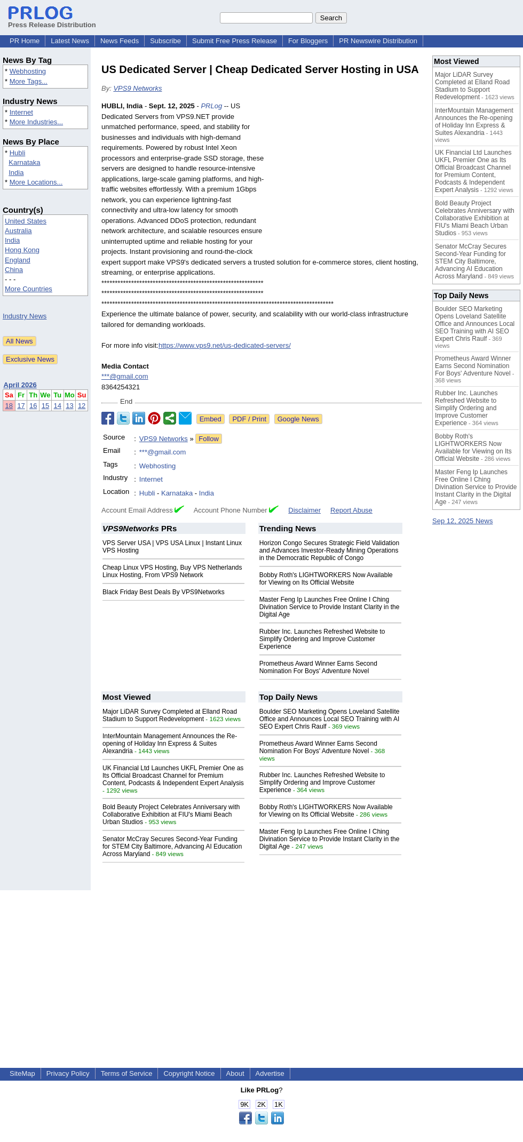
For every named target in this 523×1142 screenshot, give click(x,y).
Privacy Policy (68, 1073)
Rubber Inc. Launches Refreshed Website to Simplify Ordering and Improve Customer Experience (322, 639)
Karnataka (24, 162)
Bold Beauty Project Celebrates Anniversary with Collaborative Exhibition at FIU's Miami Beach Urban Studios (171, 814)
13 (69, 406)
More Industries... (36, 122)
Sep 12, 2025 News (462, 521)
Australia (18, 231)
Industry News (24, 316)
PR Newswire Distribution (378, 41)
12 (81, 406)
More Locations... (36, 182)
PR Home (24, 41)
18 (9, 406)
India (16, 173)
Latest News (70, 41)
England (17, 260)
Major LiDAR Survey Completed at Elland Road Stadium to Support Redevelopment (169, 715)
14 (57, 406)
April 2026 (20, 385)
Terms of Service (127, 1073)
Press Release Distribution (52, 21)
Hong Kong (22, 250)
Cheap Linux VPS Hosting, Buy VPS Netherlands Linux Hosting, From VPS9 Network (172, 571)
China (14, 270)
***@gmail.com (124, 376)
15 (45, 406)
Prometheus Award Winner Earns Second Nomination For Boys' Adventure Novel (318, 667)
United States (25, 221)
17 (21, 406)
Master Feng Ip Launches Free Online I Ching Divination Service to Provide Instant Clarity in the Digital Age (329, 607)
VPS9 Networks (137, 88)
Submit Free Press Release (234, 41)
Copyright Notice (189, 1073)
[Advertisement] (347, 179)
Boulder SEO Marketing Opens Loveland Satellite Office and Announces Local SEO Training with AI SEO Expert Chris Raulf (329, 719)
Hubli (18, 153)
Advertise (270, 1073)
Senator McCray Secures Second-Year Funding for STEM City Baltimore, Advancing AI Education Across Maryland (172, 846)
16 (33, 406)
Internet (21, 112)
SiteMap (22, 1073)
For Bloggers (308, 41)
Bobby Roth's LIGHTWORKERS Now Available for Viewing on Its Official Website (326, 578)
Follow (209, 439)
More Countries (28, 289)
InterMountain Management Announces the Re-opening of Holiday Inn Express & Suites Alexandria (169, 743)
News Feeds (119, 41)
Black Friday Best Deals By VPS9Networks (163, 592)
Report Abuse (351, 510)
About (235, 1073)
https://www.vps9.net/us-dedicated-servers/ (225, 345)
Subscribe (165, 41)
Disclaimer (304, 510)
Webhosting (28, 71)
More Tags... (28, 81)
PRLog (211, 106)
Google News (298, 419)
